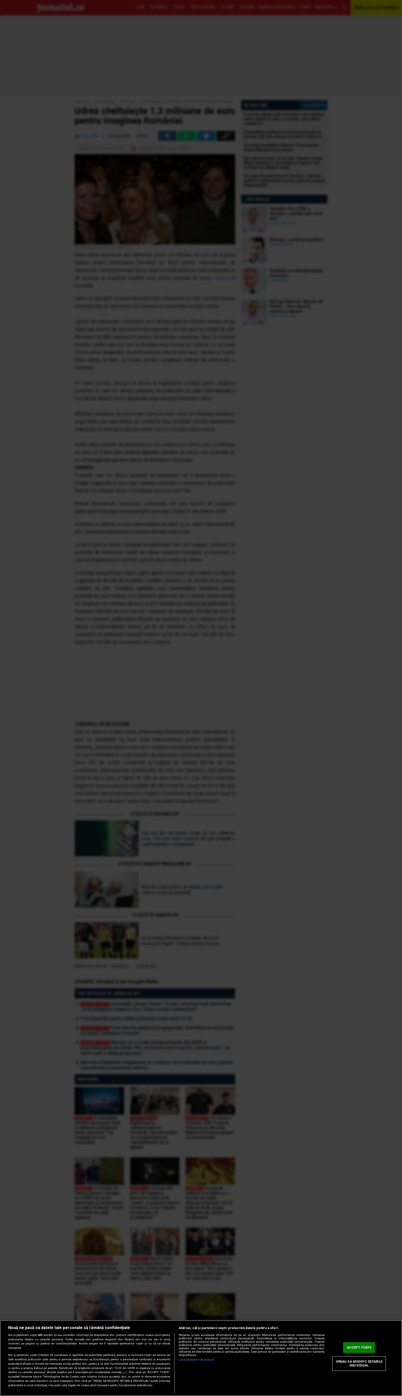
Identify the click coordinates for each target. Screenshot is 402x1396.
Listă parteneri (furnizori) (196, 1359)
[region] (201, 1358)
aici (125, 1372)
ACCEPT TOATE (359, 1347)
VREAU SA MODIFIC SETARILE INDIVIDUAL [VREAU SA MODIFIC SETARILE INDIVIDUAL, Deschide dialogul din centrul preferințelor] (359, 1364)
